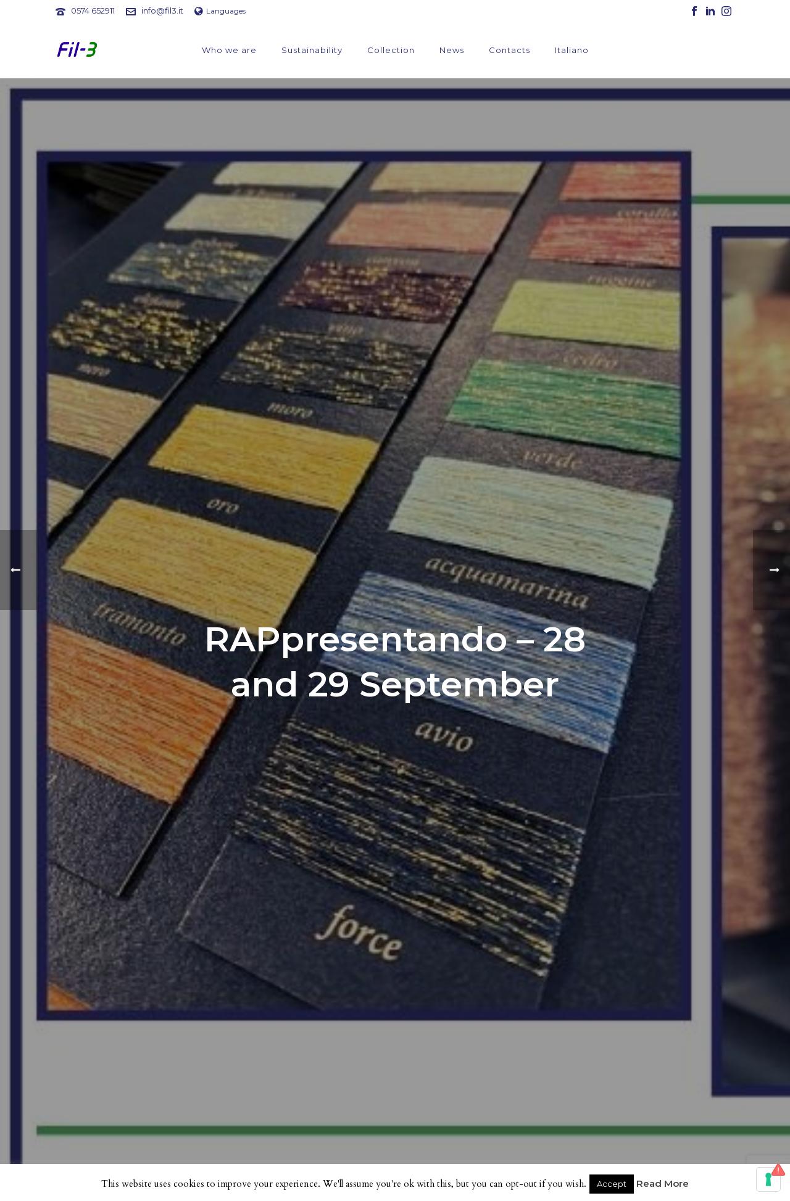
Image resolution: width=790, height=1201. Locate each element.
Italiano (572, 50)
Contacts (509, 50)
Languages (220, 10)
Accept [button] (611, 1184)
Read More (662, 1183)
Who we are (229, 50)
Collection (391, 50)
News (451, 50)
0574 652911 (93, 10)
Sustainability (312, 50)
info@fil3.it (162, 10)
